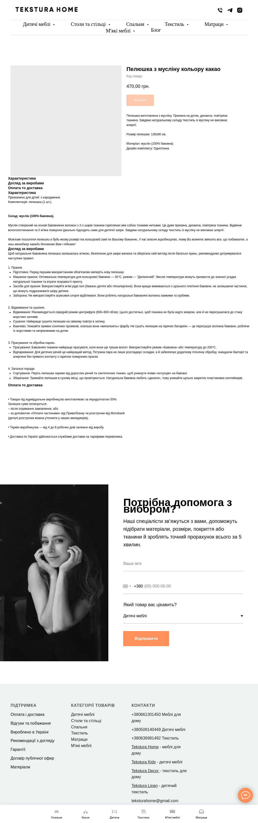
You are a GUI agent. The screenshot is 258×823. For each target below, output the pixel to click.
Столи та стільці (89, 24)
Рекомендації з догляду (32, 740)
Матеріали (20, 767)
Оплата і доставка (28, 714)
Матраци (215, 24)
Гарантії (18, 749)
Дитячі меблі (37, 24)
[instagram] (240, 10)
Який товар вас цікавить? (150, 604)
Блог (156, 30)
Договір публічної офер (32, 758)
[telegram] (230, 10)
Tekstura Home (145, 747)
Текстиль (175, 24)
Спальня (136, 24)
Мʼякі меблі (119, 30)
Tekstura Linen (145, 786)
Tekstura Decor (145, 771)
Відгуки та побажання (31, 723)
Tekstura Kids (144, 762)
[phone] (220, 10)
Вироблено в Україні (29, 732)
